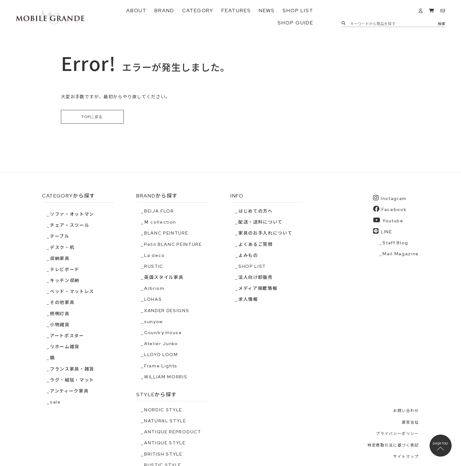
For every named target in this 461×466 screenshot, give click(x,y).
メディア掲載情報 (257, 288)
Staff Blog (395, 243)
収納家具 (60, 258)
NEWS (267, 10)
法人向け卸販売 (255, 277)
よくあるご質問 (255, 244)
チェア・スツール (69, 225)
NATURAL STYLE (165, 421)
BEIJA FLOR (159, 211)
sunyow (153, 321)
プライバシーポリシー (397, 433)
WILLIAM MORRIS (165, 377)
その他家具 (62, 302)
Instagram (390, 198)
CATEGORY (198, 10)
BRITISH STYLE (163, 454)
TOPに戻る (92, 116)
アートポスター (67, 336)
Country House (163, 332)
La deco (154, 255)
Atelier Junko (161, 343)
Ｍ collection (160, 222)
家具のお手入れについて (265, 233)
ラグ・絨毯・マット (72, 380)
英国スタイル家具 (163, 277)
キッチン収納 (64, 280)
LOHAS (153, 299)
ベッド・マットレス (72, 291)
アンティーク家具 (69, 391)
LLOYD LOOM (161, 354)
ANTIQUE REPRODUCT (172, 432)
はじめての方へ (255, 211)
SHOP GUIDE (295, 22)
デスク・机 (62, 247)
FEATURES (236, 10)
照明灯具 (60, 314)
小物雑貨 (60, 325)
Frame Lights (160, 366)
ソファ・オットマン (72, 214)
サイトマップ (406, 456)
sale (55, 402)
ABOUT (136, 10)
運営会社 (410, 422)
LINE (382, 231)
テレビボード (64, 269)
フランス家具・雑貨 (72, 369)
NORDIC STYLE (163, 410)
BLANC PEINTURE (166, 233)
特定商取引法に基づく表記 (393, 445)
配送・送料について (260, 222)
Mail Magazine (400, 254)
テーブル (59, 236)
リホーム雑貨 (64, 347)
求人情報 (248, 299)
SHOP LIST (298, 10)
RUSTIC (153, 266)
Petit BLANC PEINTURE (173, 244)
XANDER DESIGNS (166, 310)
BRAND (164, 10)
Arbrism (154, 288)
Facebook (389, 209)
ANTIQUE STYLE (165, 443)
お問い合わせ (406, 410)
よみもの (248, 255)
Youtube (388, 220)
